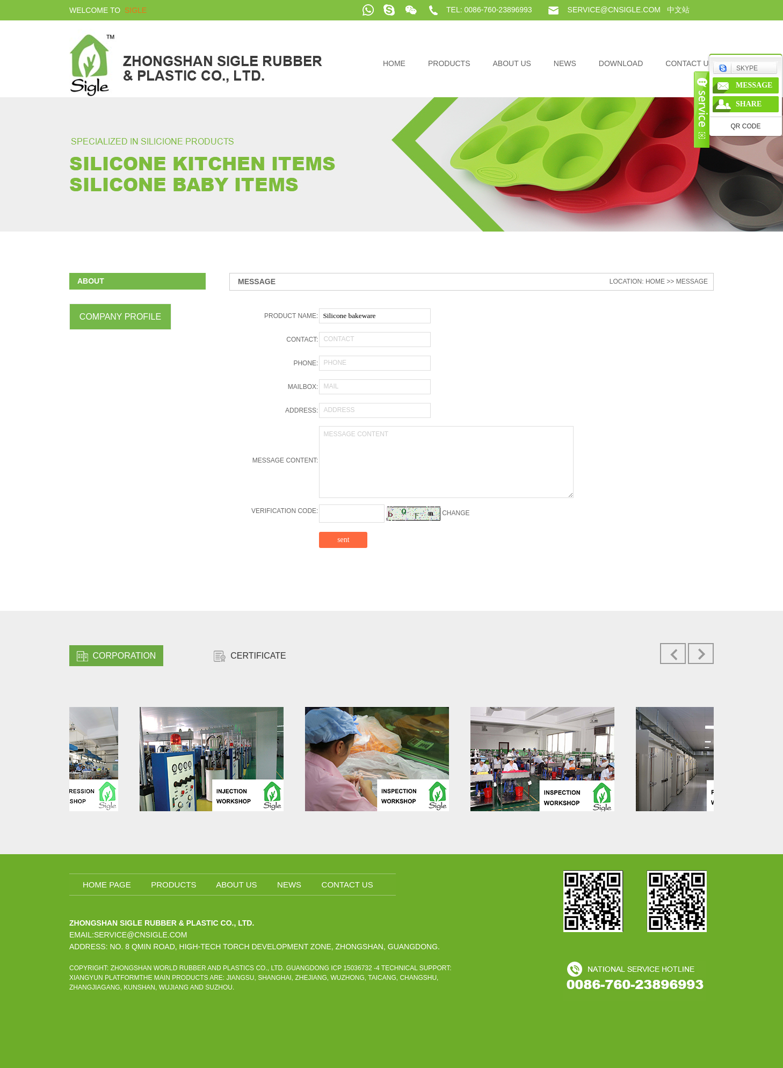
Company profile (120, 316)
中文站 (678, 9)
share (749, 104)
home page (107, 884)
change (455, 513)
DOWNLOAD (621, 63)
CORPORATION (116, 656)
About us (512, 63)
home (394, 63)
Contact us (689, 63)
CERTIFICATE (250, 656)
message (754, 85)
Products (449, 63)
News (565, 63)
